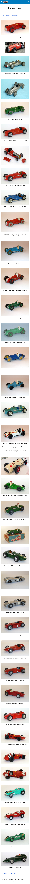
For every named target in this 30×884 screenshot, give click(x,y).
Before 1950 (14, 15)
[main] (15, 8)
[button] (1, 2)
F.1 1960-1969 (12, 873)
